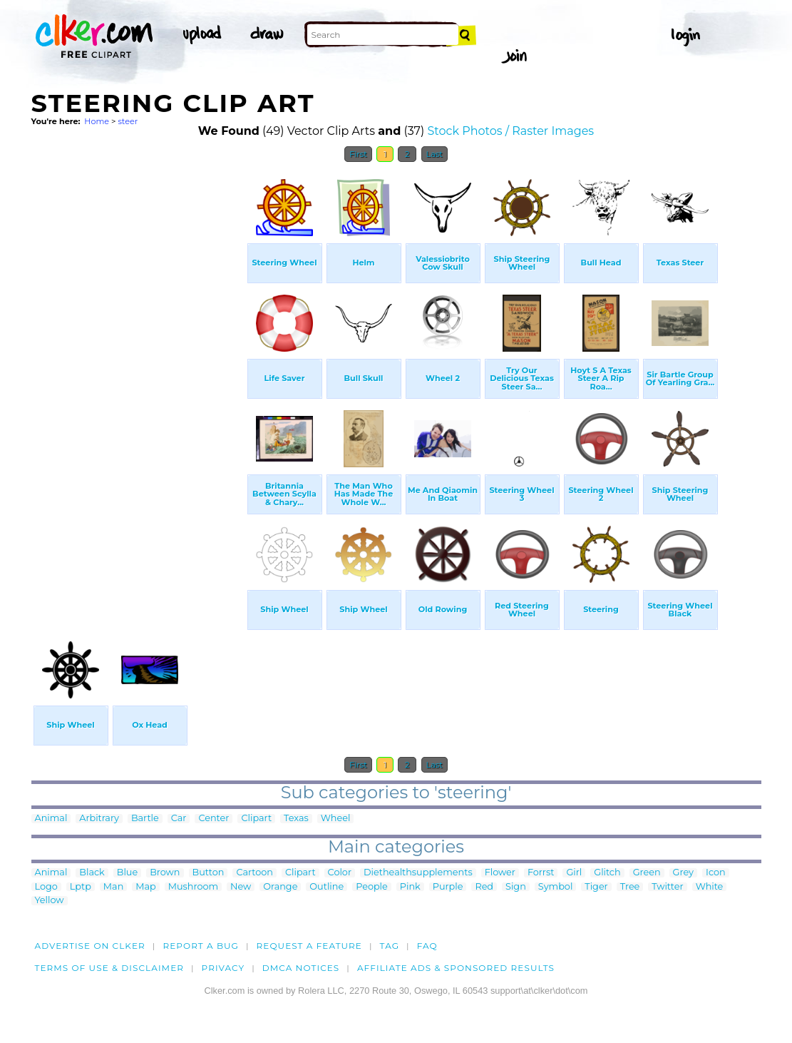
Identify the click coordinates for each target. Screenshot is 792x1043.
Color (339, 872)
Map (145, 887)
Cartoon (254, 872)
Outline (326, 887)
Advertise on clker (90, 945)
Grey (683, 872)
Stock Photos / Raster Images (510, 131)
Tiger (596, 887)
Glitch (607, 872)
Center (213, 818)
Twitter (667, 887)
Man (113, 887)
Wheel (336, 818)
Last (434, 154)
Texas (296, 818)
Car (179, 818)
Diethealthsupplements (418, 872)
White (710, 887)
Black (91, 872)
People (372, 887)
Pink (410, 887)
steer (128, 121)
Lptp (80, 887)
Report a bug (201, 945)
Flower (500, 872)
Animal (51, 818)
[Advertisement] (138, 384)
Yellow (49, 900)
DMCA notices (301, 967)
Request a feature (309, 945)
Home (96, 121)
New (240, 887)
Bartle (145, 818)
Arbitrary (99, 818)
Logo (46, 887)
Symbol (555, 887)
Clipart (256, 818)
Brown (165, 872)
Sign (515, 887)
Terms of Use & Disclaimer (110, 967)
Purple (448, 887)
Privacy (223, 967)
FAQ (427, 945)
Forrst (541, 872)
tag (389, 945)
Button (208, 872)
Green (647, 872)
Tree (630, 887)
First (358, 154)
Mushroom (193, 887)
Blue (127, 872)
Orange (280, 887)
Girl (574, 872)
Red (484, 887)
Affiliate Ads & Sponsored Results (456, 967)
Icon (716, 872)
